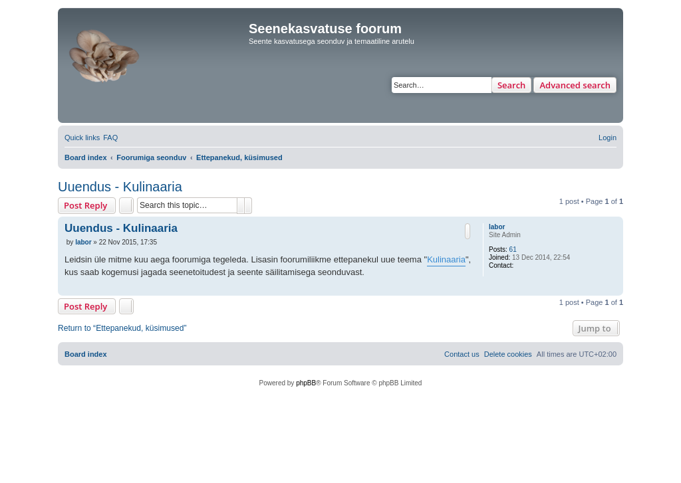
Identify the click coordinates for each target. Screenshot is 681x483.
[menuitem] (110, 137)
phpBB (306, 383)
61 (513, 249)
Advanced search (575, 85)
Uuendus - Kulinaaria (120, 186)
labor (497, 227)
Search (511, 85)
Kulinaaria (446, 259)
